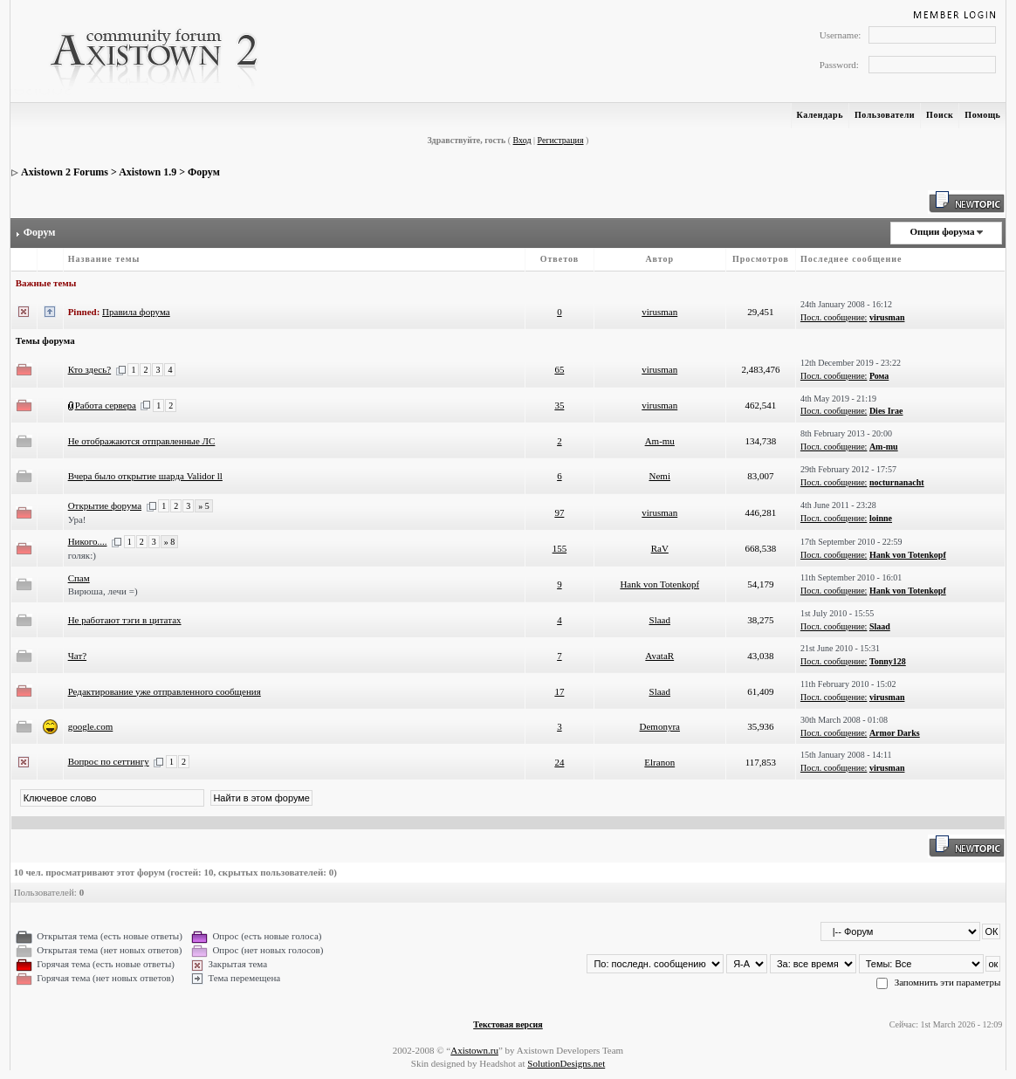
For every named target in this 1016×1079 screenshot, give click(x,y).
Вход (522, 140)
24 (559, 762)
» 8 (169, 541)
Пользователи (885, 115)
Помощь (982, 115)
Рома (879, 376)
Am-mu (660, 441)
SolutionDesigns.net (566, 1063)
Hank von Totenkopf (907, 555)
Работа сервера (105, 405)
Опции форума (942, 231)
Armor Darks (894, 733)
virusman (659, 311)
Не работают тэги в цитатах (125, 620)
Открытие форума (104, 505)
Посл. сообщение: (833, 317)
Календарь (820, 115)
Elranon (659, 762)
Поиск (939, 115)
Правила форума (136, 311)
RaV (660, 548)
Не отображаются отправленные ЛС (142, 441)
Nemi (659, 476)
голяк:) (82, 555)
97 (559, 512)
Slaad (659, 620)
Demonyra (660, 726)
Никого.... (87, 541)
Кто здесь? (90, 369)
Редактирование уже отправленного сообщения (164, 691)
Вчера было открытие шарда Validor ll (145, 476)
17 (559, 691)
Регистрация (561, 140)
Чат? (77, 655)
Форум (204, 172)
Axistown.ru (474, 1050)
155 (560, 548)
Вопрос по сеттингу (108, 761)
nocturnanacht (896, 482)
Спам (79, 578)
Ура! (77, 519)
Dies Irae (886, 411)
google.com (90, 726)
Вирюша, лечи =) (103, 591)
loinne (880, 518)
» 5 (203, 506)
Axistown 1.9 (147, 172)
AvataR (659, 655)
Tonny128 (887, 661)
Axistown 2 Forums (64, 172)
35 (559, 405)
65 (559, 369)
